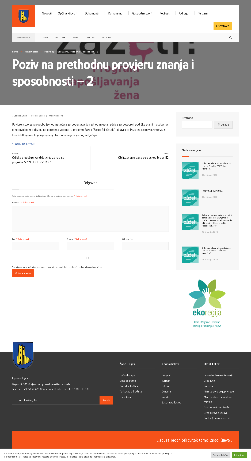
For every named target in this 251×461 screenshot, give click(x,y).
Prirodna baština (129, 386)
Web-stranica (127, 239)
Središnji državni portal (217, 418)
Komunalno (115, 13)
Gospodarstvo (141, 13)
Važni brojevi (106, 37)
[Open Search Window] (230, 38)
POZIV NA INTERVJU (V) (212, 191)
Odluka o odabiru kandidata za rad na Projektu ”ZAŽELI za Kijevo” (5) (216, 166)
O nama (45, 37)
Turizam (203, 13)
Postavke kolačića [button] (220, 455)
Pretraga (187, 118)
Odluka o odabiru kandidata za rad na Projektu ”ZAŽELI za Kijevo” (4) (216, 251)
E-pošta (77, 239)
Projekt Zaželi (31, 51)
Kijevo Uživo (90, 37)
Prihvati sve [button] (239, 455)
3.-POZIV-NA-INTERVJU (24, 144)
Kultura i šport (60, 37)
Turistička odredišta (131, 391)
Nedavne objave (191, 150)
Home (15, 51)
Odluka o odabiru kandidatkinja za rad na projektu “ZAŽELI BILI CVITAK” (38, 158)
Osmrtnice (222, 26)
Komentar (23, 202)
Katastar (209, 386)
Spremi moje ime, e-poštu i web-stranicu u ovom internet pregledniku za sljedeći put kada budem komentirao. (57, 267)
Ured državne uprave (215, 412)
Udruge (183, 13)
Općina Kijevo (66, 13)
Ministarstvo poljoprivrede (219, 391)
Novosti (47, 13)
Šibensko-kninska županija (218, 375)
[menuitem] (67, 12)
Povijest (164, 13)
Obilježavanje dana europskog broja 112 (143, 156)
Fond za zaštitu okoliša (217, 407)
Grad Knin (209, 380)
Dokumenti (91, 13)
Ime (20, 239)
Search (106, 400)
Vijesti (165, 397)
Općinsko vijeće (128, 375)
